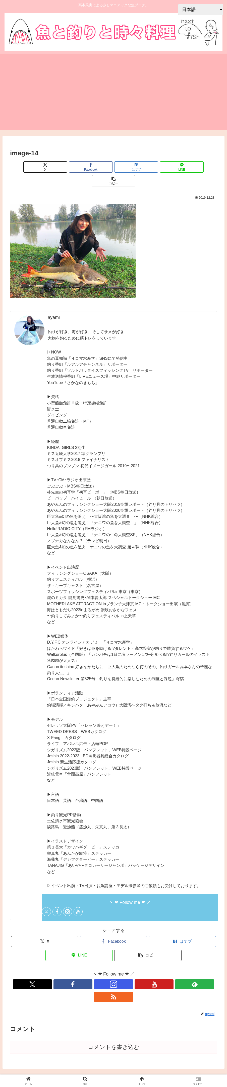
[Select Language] (200, 9)
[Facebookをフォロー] (57, 897)
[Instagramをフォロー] (67, 897)
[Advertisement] (113, 95)
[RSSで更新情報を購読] (142, 970)
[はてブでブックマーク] (113, 167)
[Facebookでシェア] (78, 167)
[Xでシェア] (44, 167)
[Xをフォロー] (46, 897)
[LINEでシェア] (148, 167)
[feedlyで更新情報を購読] (131, 970)
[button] (183, 167)
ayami (54, 303)
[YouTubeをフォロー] (78, 897)
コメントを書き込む (113, 1021)
